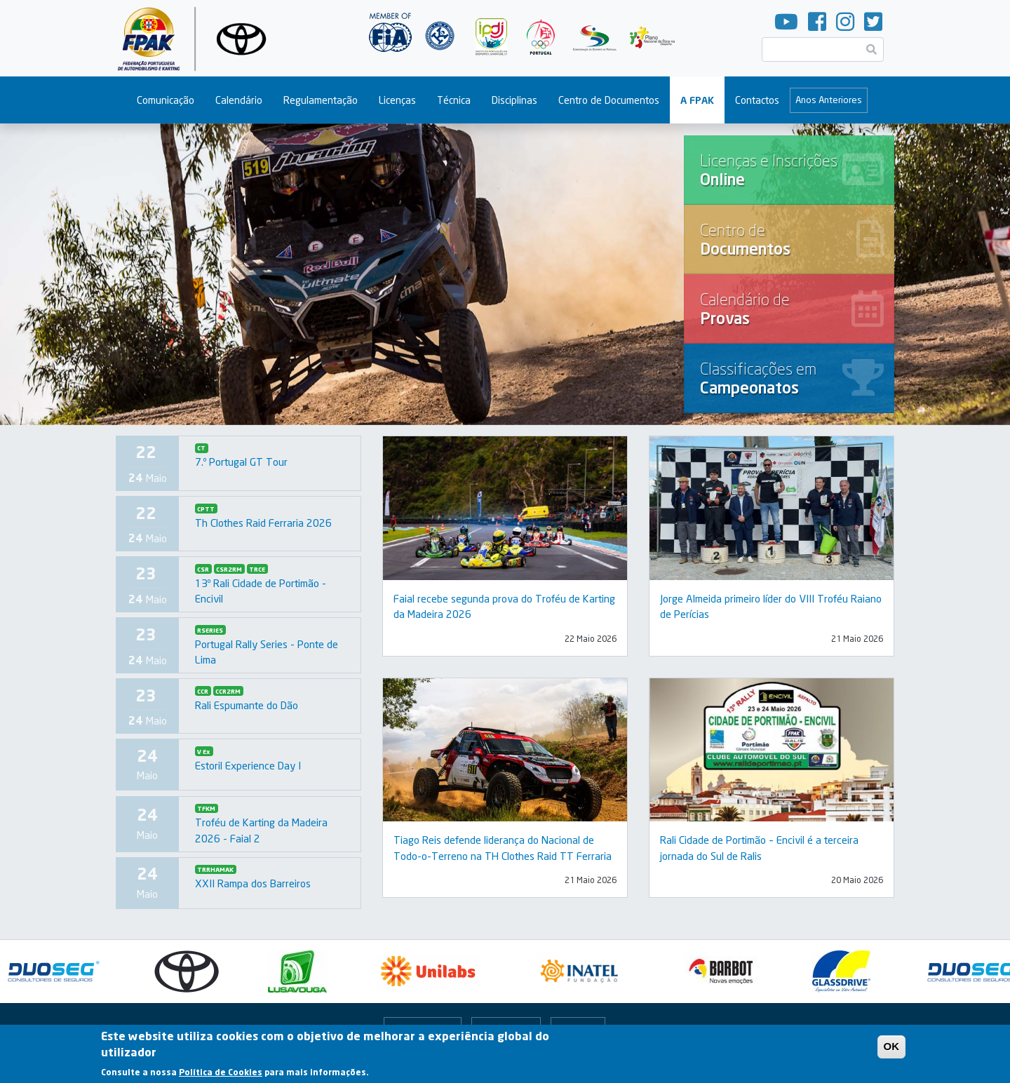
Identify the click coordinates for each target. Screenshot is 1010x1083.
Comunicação (165, 100)
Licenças (397, 100)
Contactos (757, 100)
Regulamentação (320, 100)
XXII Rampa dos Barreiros (253, 883)
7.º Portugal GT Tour (241, 461)
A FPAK (697, 100)
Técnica (454, 100)
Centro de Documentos (608, 100)
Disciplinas (514, 100)
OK (892, 1049)
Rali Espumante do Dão (246, 705)
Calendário (238, 100)
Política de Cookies (220, 1075)
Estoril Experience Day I (248, 765)
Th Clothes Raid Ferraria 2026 (263, 522)
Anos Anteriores (828, 99)
